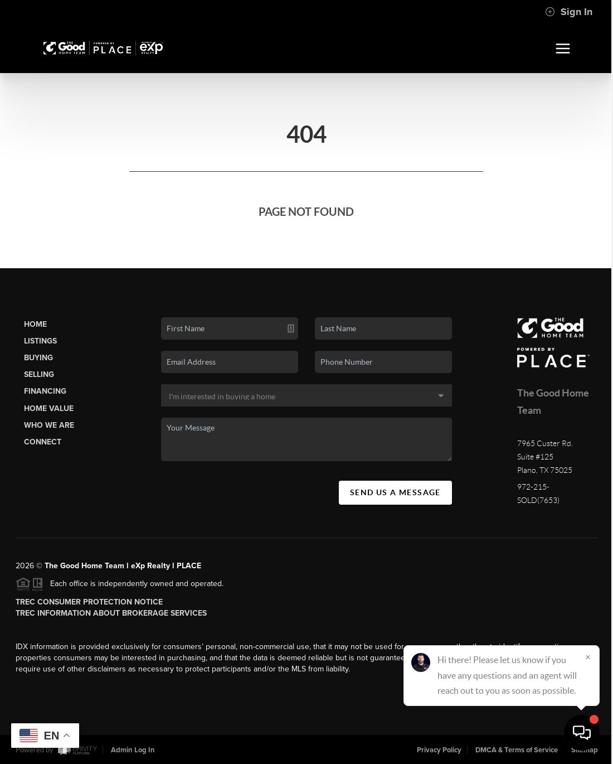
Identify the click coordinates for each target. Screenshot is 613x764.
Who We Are (49, 425)
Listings (40, 341)
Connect (42, 442)
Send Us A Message (395, 492)
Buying (38, 357)
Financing (45, 391)
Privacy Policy (439, 750)
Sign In (568, 11)
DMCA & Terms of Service (516, 750)
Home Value (49, 408)
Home (35, 324)
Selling (39, 374)
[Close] (587, 656)
